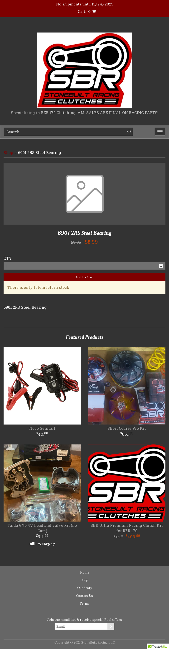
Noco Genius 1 (42, 428)
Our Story (84, 588)
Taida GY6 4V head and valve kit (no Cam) (42, 528)
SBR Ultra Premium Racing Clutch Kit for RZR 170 (127, 528)
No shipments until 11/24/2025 (84, 4)
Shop (8, 152)
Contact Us (84, 596)
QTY (8, 258)
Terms (84, 604)
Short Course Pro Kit (126, 428)
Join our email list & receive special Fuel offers (84, 619)
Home (84, 572)
